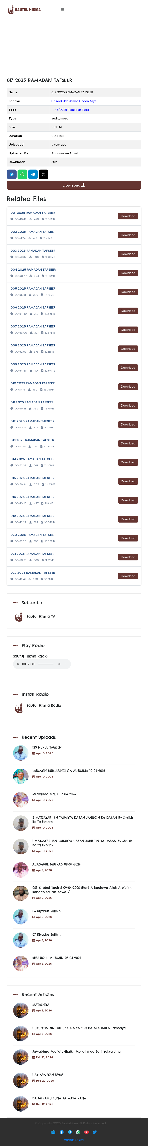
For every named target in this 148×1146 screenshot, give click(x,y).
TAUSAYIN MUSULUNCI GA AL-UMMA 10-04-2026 (68, 771)
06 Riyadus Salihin (46, 911)
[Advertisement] (74, 48)
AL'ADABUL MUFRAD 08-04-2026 (56, 864)
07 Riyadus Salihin (46, 934)
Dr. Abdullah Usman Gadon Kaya (74, 101)
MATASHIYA (40, 1005)
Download (74, 185)
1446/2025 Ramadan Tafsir (70, 110)
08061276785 (74, 1140)
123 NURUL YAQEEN (46, 747)
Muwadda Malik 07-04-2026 (54, 794)
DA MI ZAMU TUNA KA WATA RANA (59, 1098)
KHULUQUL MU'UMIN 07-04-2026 (56, 958)
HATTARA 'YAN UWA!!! (48, 1075)
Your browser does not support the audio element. (42, 664)
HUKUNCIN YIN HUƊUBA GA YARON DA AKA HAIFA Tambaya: (79, 1028)
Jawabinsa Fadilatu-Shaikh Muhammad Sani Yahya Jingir (77, 1051)
